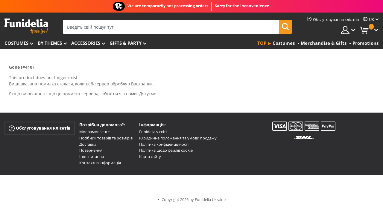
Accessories (85, 43)
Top (261, 43)
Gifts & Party (126, 43)
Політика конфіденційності (164, 144)
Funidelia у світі (153, 131)
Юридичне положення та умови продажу (178, 138)
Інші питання (91, 156)
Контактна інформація (100, 162)
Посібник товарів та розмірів (106, 138)
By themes (50, 43)
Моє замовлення (94, 131)
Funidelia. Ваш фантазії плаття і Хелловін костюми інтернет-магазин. (26, 26)
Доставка (87, 144)
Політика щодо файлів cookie (166, 150)
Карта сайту (150, 156)
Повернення (90, 150)
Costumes (16, 43)
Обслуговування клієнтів (40, 128)
